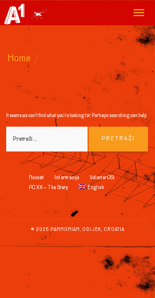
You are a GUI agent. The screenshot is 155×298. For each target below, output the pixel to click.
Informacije (67, 177)
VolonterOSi (102, 177)
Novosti (36, 177)
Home (19, 58)
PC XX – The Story (48, 187)
